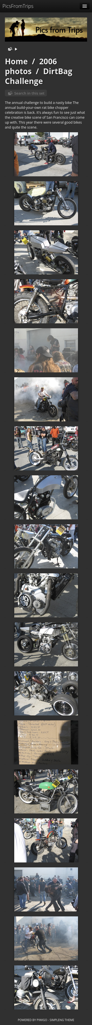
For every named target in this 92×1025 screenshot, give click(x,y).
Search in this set (29, 93)
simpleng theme (62, 1020)
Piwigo (42, 1020)
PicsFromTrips (17, 6)
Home (16, 61)
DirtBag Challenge (38, 76)
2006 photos (31, 66)
